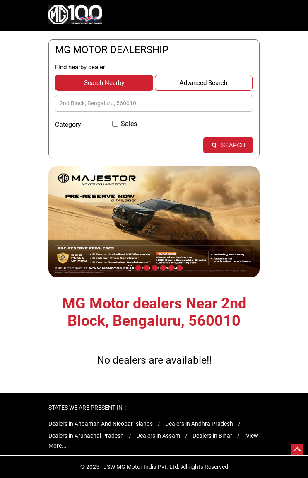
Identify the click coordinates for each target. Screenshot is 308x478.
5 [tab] (162, 267)
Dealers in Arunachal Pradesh (86, 435)
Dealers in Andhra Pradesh (199, 423)
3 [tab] (146, 267)
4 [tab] (154, 267)
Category (68, 125)
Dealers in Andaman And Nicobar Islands (100, 423)
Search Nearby (104, 83)
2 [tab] (137, 267)
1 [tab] (129, 267)
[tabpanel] (154, 221)
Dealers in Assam (158, 435)
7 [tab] (179, 267)
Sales (129, 124)
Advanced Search (203, 83)
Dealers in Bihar (212, 435)
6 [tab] (170, 267)
